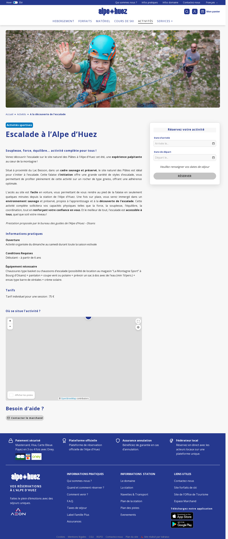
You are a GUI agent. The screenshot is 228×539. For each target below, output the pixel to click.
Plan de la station (131, 501)
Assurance (73, 521)
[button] (88, 318)
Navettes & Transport (134, 494)
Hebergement (63, 21)
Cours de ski (124, 21)
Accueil (9, 114)
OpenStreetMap (68, 398)
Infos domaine (170, 2)
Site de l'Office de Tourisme (191, 494)
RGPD (99, 537)
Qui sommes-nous (78, 481)
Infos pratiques (150, 2)
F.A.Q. (70, 501)
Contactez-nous (191, 2)
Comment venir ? (77, 494)
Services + (165, 21)
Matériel (103, 21)
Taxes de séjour (77, 508)
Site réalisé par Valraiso (155, 537)
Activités (145, 21)
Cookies (60, 537)
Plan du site (132, 537)
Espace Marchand (185, 501)
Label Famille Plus (78, 515)
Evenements (128, 515)
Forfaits (85, 21)
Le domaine (128, 481)
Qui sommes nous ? (126, 2)
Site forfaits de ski (185, 487)
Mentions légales (77, 537)
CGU (91, 537)
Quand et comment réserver (84, 487)
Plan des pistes (130, 508)
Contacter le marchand (25, 418)
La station (127, 487)
